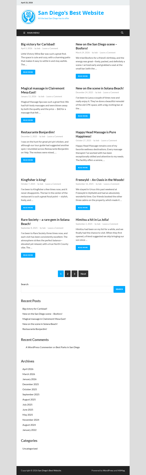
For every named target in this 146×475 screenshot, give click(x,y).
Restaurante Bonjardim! (38, 132)
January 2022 (29, 429)
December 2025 (30, 384)
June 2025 (27, 409)
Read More (27, 71)
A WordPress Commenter (39, 347)
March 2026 (28, 374)
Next (83, 273)
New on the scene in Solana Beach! (100, 88)
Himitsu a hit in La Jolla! (92, 219)
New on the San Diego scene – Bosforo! (42, 313)
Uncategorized (30, 448)
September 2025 (30, 394)
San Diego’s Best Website (71, 12)
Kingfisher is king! (33, 180)
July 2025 (27, 404)
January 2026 (29, 379)
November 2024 (30, 419)
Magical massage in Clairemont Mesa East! (44, 318)
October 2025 (29, 389)
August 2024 (29, 424)
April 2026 (27, 369)
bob (38, 48)
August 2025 (29, 399)
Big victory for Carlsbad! (38, 44)
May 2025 (27, 414)
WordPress (108, 470)
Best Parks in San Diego (68, 347)
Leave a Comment (50, 48)
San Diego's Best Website (49, 470)
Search (24, 284)
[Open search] (122, 32)
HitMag (121, 470)
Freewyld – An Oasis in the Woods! (100, 180)
